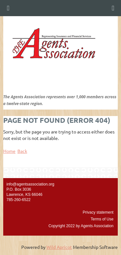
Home (9, 151)
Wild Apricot (59, 247)
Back (22, 151)
